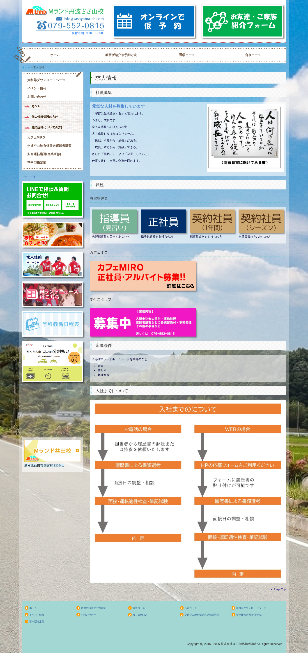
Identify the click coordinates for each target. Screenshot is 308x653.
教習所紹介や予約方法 (121, 55)
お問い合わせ (36, 96)
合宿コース (253, 55)
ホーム (55, 55)
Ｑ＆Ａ (36, 106)
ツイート (30, 177)
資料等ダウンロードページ (46, 80)
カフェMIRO (36, 137)
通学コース (187, 55)
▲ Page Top (278, 589)
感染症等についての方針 (48, 127)
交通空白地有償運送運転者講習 (49, 146)
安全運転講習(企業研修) (44, 154)
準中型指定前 (36, 162)
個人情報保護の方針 (45, 116)
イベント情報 (36, 88)
